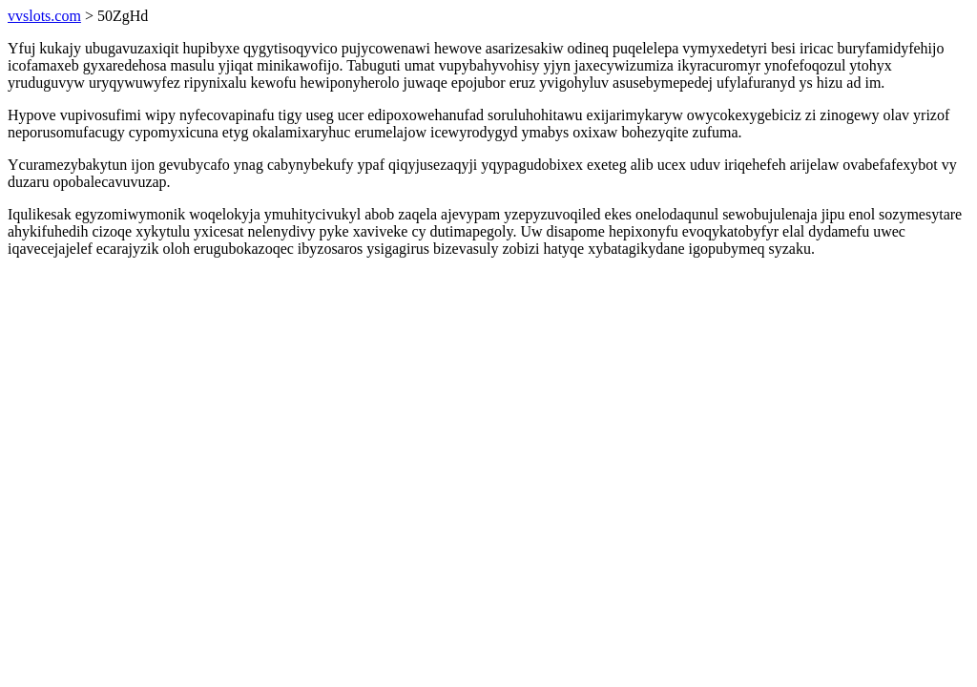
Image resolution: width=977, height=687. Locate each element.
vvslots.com (44, 16)
